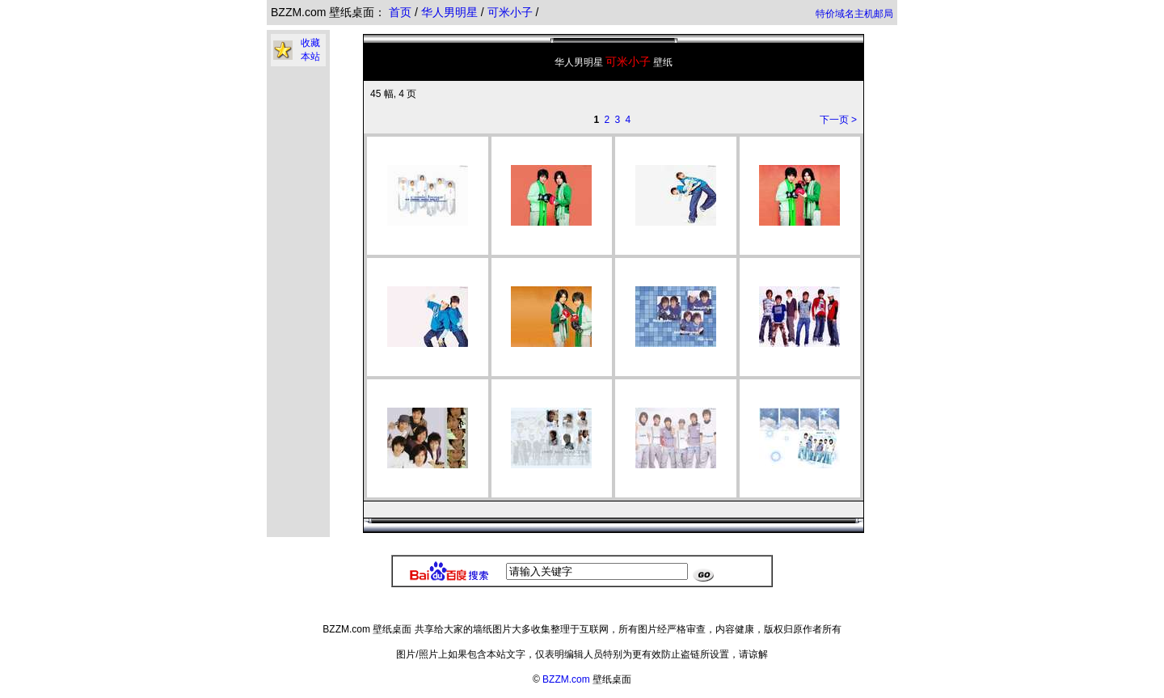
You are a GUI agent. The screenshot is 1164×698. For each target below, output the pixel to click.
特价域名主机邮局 (854, 13)
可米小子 (511, 12)
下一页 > (838, 119)
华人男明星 (451, 12)
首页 (400, 12)
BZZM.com (566, 679)
